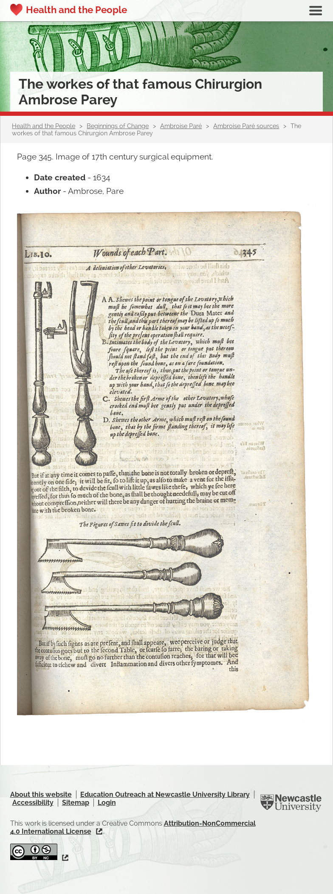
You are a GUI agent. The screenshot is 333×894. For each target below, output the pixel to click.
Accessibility (33, 803)
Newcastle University (291, 803)
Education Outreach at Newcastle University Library (165, 794)
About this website (41, 794)
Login (107, 803)
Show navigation (315, 10)
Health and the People (76, 9)
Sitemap (75, 803)
